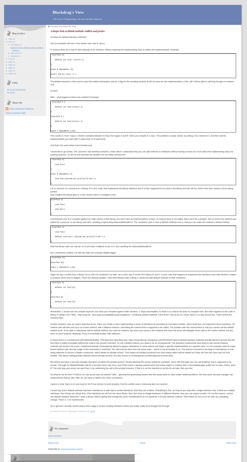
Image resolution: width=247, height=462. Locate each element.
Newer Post (53, 442)
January (14, 56)
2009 (10, 68)
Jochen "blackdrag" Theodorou (21, 109)
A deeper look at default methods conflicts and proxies (77, 31)
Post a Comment (54, 436)
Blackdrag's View (68, 12)
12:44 (92, 411)
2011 (10, 62)
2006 (10, 74)
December (15, 45)
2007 (10, 71)
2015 (10, 39)
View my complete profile (16, 113)
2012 (10, 59)
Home (143, 442)
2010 (10, 65)
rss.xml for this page (18, 89)
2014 (10, 42)
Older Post (231, 442)
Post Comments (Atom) (72, 449)
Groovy (12, 92)
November (15, 53)
